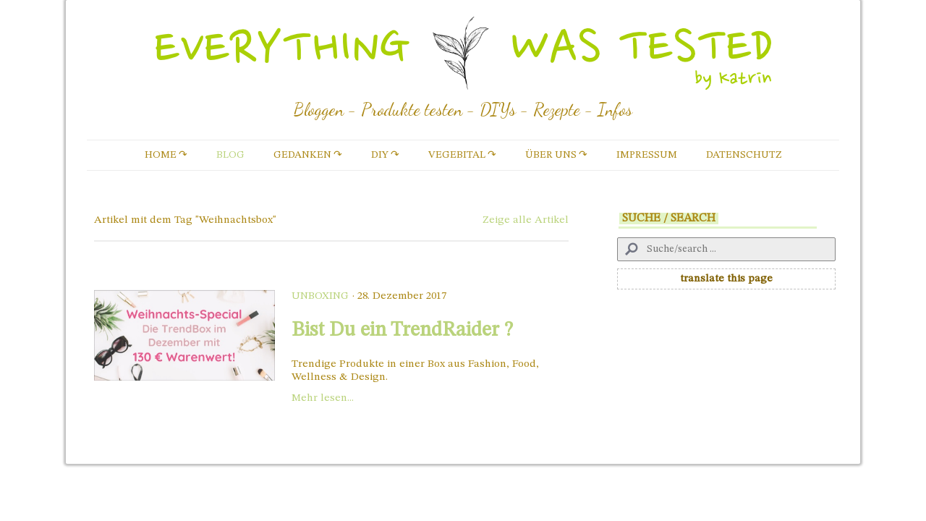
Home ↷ (166, 155)
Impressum (646, 155)
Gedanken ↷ (307, 155)
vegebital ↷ (462, 155)
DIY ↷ (385, 155)
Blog (230, 155)
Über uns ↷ (556, 155)
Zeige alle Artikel (526, 220)
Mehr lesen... (323, 398)
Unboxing (320, 296)
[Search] (726, 249)
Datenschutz (744, 155)
